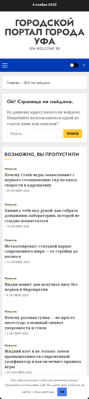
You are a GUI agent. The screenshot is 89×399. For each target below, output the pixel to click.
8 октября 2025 (17, 295)
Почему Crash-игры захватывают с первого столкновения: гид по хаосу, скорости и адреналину (41, 180)
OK (62, 392)
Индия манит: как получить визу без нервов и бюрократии (41, 287)
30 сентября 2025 (19, 373)
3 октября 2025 (17, 334)
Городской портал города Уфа (44, 32)
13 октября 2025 (18, 262)
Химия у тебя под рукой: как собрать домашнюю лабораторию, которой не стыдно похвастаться (42, 215)
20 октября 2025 (18, 191)
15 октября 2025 (18, 227)
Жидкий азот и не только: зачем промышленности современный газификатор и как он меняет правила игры (43, 359)
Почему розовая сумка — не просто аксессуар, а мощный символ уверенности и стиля (40, 322)
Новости (11, 169)
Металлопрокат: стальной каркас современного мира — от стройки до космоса (41, 251)
